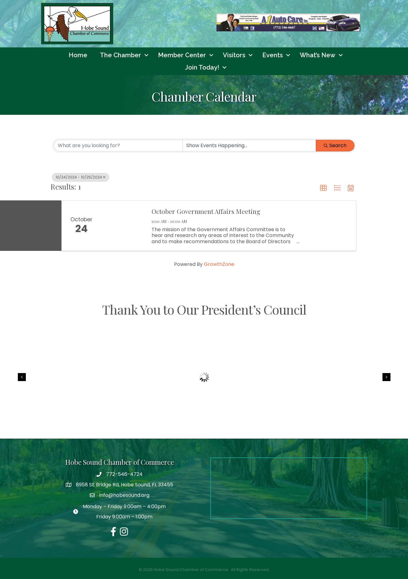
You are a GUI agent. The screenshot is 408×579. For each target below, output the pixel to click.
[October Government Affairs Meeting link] (123, 226)
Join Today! (202, 67)
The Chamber (120, 55)
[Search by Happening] (249, 145)
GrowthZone (219, 264)
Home (78, 55)
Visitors (234, 55)
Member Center (182, 55)
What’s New (317, 55)
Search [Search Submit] (335, 145)
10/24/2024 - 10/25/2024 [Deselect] (80, 177)
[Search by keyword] (118, 145)
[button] (323, 188)
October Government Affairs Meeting (206, 211)
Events (272, 55)
